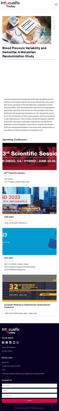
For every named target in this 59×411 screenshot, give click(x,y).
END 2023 (9, 217)
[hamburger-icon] (56, 4)
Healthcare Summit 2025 (11, 366)
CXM (3, 370)
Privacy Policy (7, 351)
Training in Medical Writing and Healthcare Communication (23, 374)
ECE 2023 (8, 258)
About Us (5, 362)
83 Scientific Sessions (14, 173)
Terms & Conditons (9, 347)
